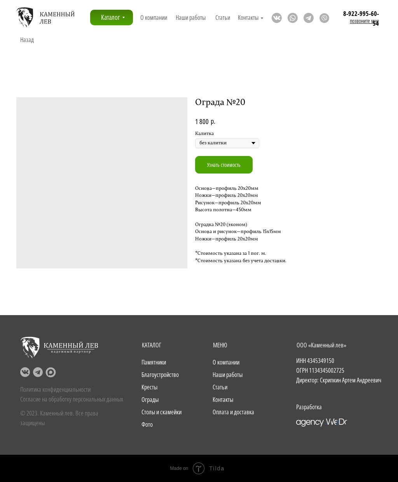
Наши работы (191, 17)
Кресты (149, 387)
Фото (147, 424)
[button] (364, 21)
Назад (27, 39)
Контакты (248, 17)
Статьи (222, 17)
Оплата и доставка (233, 412)
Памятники (153, 362)
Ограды (150, 399)
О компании (153, 17)
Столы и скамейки (161, 412)
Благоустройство (160, 374)
